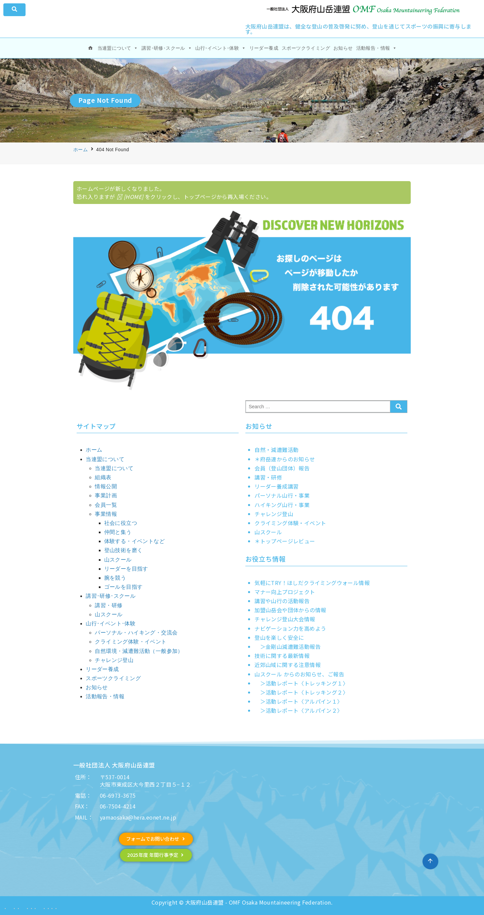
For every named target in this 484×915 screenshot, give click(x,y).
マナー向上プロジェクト (284, 592)
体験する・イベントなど (134, 541)
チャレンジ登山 (114, 660)
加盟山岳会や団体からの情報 (290, 610)
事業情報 (106, 514)
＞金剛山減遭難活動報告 (287, 646)
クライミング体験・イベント (130, 641)
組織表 (103, 477)
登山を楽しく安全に (279, 637)
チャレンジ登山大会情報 (284, 619)
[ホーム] (90, 48)
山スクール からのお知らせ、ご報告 (299, 674)
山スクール (118, 560)
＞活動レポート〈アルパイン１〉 (298, 701)
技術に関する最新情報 (282, 656)
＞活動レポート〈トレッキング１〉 (301, 683)
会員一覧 (106, 505)
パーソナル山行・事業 (282, 495)
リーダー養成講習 (276, 486)
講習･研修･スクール (167, 48)
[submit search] (398, 407)
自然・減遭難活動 (276, 450)
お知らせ (343, 48)
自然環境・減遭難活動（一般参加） (139, 651)
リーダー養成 (263, 48)
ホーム (80, 149)
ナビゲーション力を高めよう (290, 628)
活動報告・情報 (376, 48)
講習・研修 (108, 605)
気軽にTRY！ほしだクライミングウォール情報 (312, 583)
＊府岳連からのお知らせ (284, 459)
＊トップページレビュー (284, 541)
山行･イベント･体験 (220, 48)
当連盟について (117, 48)
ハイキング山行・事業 (282, 505)
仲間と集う (118, 532)
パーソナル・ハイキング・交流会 (136, 632)
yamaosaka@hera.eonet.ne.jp (138, 817)
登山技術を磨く (123, 550)
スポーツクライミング (306, 48)
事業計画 (106, 495)
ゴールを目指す (123, 587)
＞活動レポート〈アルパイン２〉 (298, 710)
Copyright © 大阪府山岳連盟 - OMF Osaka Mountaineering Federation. (242, 902)
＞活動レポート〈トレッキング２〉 (301, 692)
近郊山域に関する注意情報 (287, 665)
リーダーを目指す (126, 569)
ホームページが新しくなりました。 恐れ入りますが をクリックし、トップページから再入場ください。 (174, 192)
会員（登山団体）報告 (282, 468)
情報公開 (106, 486)
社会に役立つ (120, 523)
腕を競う (115, 578)
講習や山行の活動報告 (282, 601)
